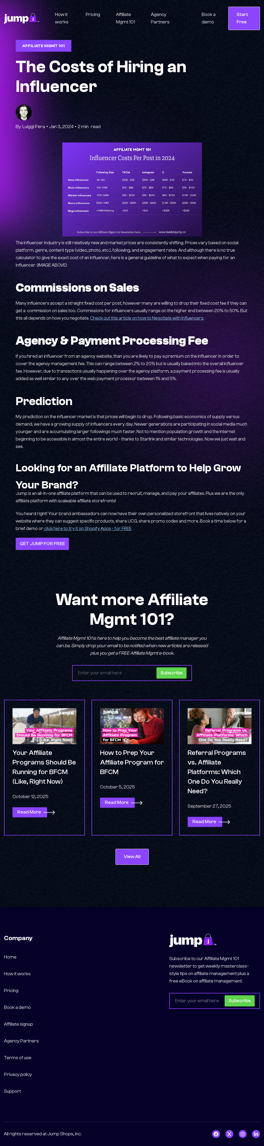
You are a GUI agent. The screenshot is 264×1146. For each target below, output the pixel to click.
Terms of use (17, 1058)
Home (10, 957)
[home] (21, 18)
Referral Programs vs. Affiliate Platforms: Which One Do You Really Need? (217, 797)
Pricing (93, 14)
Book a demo (209, 18)
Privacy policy (18, 1074)
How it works (61, 18)
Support (12, 1091)
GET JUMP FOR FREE (42, 544)
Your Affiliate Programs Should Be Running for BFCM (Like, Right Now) (44, 792)
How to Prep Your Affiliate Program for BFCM (132, 787)
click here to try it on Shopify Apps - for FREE (87, 528)
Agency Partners (160, 18)
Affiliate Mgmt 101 (125, 18)
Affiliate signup (18, 1024)
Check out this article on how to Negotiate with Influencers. (147, 318)
